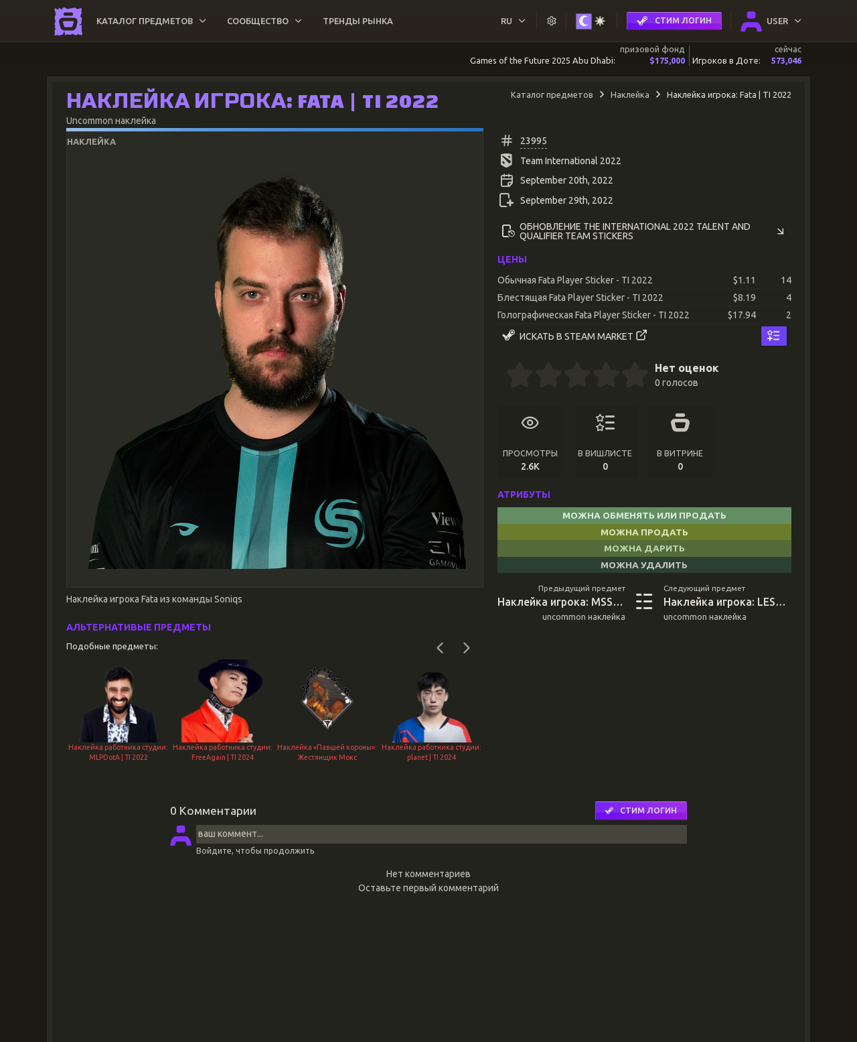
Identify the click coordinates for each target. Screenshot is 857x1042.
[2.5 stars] (570, 376)
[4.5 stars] (628, 376)
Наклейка (630, 94)
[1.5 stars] (541, 376)
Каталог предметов (552, 94)
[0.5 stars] (512, 376)
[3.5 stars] (599, 376)
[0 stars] (501, 376)
